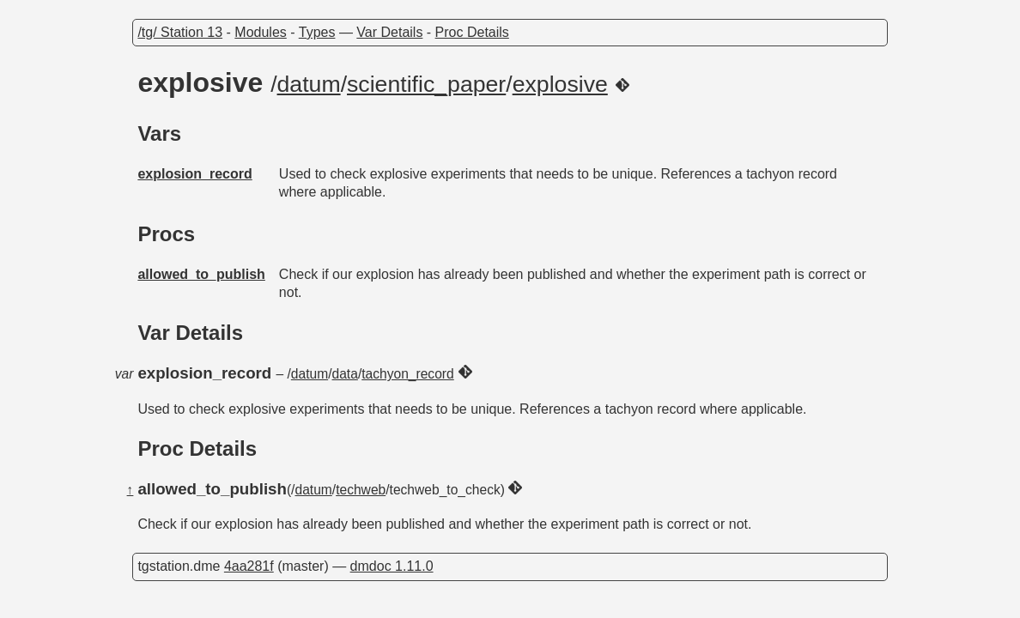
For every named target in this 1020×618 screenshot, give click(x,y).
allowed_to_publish (200, 274)
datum (309, 84)
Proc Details (472, 32)
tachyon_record (407, 374)
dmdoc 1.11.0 (392, 566)
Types (317, 32)
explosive (560, 84)
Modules (260, 32)
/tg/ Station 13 (179, 32)
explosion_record (194, 174)
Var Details (389, 32)
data (345, 374)
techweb (361, 489)
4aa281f (249, 566)
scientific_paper (426, 84)
